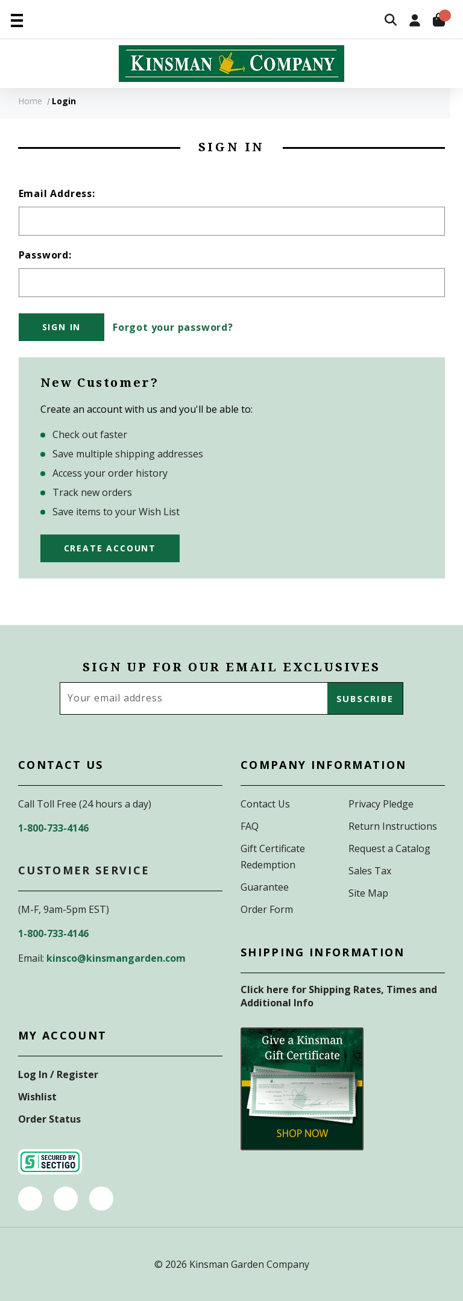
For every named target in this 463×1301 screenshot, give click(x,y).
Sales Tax (369, 870)
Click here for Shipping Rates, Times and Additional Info (339, 996)
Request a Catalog (389, 848)
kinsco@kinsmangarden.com (116, 958)
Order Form (267, 909)
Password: (45, 255)
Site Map (368, 893)
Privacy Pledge (381, 803)
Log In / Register (58, 1074)
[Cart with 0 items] (439, 21)
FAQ (250, 826)
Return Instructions (392, 826)
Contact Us (265, 803)
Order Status (49, 1119)
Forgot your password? (173, 327)
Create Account (110, 548)
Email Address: (57, 193)
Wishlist (37, 1096)
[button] (302, 1088)
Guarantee (265, 887)
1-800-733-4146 (53, 828)
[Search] (391, 21)
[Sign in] (415, 21)
